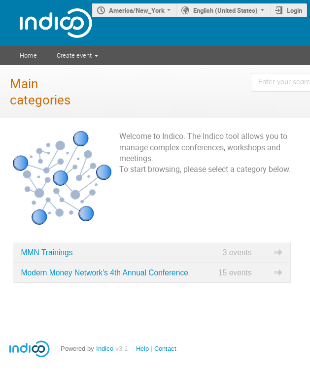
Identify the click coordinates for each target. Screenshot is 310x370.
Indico (104, 348)
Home (28, 55)
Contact (165, 348)
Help (142, 348)
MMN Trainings (47, 252)
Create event (74, 55)
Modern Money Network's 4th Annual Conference (104, 273)
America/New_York (137, 10)
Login (294, 10)
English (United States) (225, 10)
